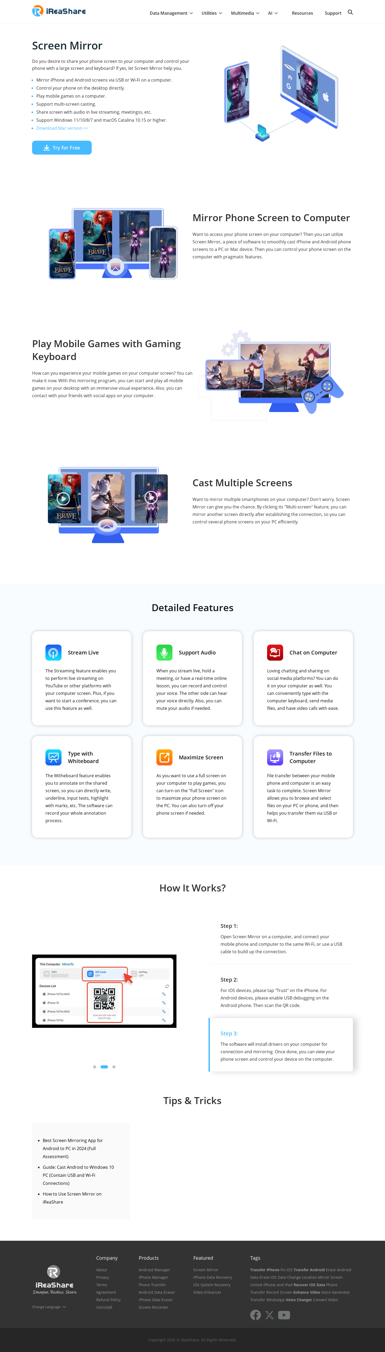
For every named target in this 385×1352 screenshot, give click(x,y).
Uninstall (104, 1307)
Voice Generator (335, 1292)
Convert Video (325, 1299)
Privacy (102, 1277)
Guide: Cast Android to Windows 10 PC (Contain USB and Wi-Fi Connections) (78, 1175)
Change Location (302, 1277)
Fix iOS (286, 1269)
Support (333, 13)
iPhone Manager (153, 1277)
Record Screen (279, 1292)
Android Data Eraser (157, 1292)
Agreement (106, 1292)
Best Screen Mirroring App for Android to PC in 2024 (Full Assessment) (73, 1148)
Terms (101, 1284)
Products (149, 1258)
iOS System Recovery (211, 1284)
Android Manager (154, 1269)
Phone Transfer (152, 1284)
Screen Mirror (205, 1269)
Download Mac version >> (62, 128)
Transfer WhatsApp (267, 1299)
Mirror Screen (330, 1277)
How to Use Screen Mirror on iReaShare (72, 1198)
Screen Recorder (153, 1307)
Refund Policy (108, 1299)
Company (107, 1258)
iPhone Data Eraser (156, 1299)
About (101, 1269)
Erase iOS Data (273, 1277)
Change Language (46, 1306)
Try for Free (62, 147)
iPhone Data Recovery (212, 1277)
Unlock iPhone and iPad (271, 1284)
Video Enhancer (207, 1292)
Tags (255, 1258)
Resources (302, 13)
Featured (203, 1258)
